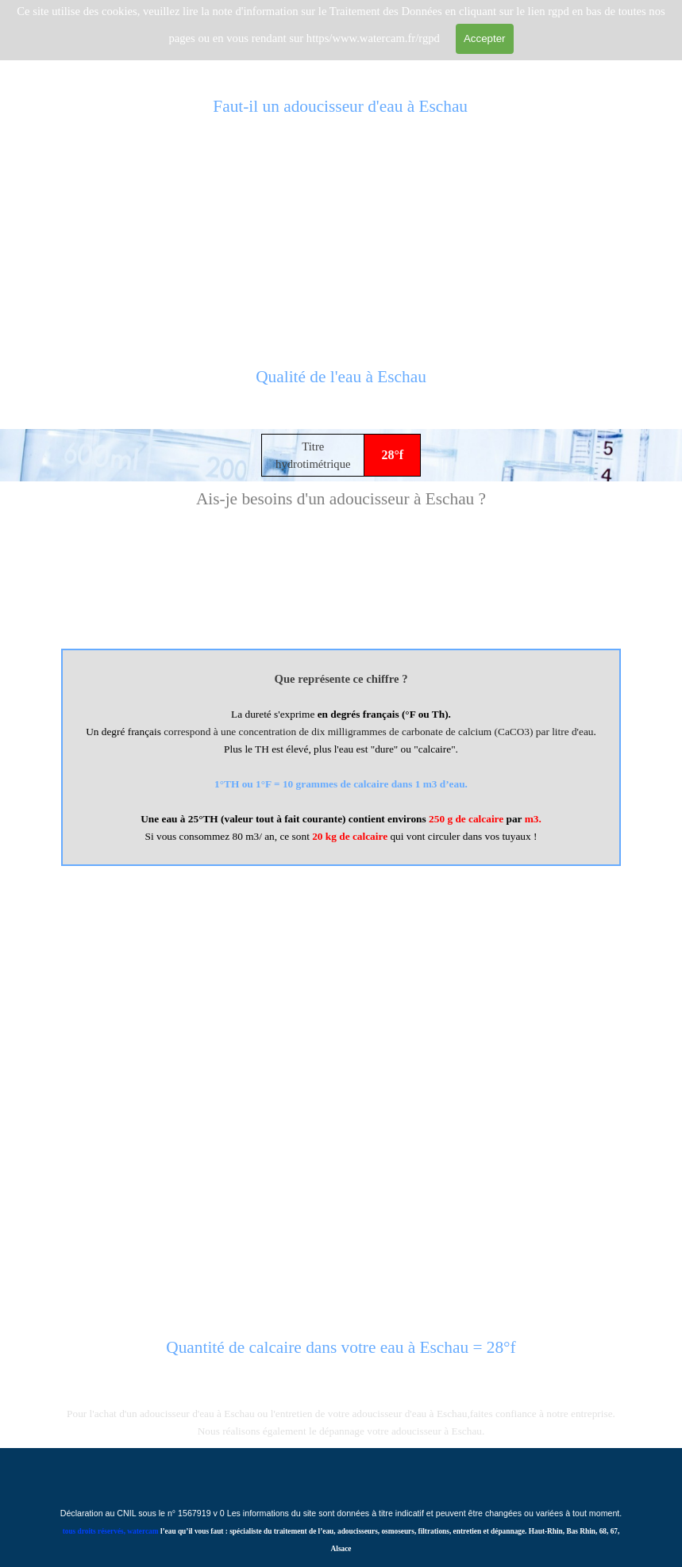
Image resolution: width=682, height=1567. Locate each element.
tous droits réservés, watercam (111, 1531)
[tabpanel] (341, 385)
